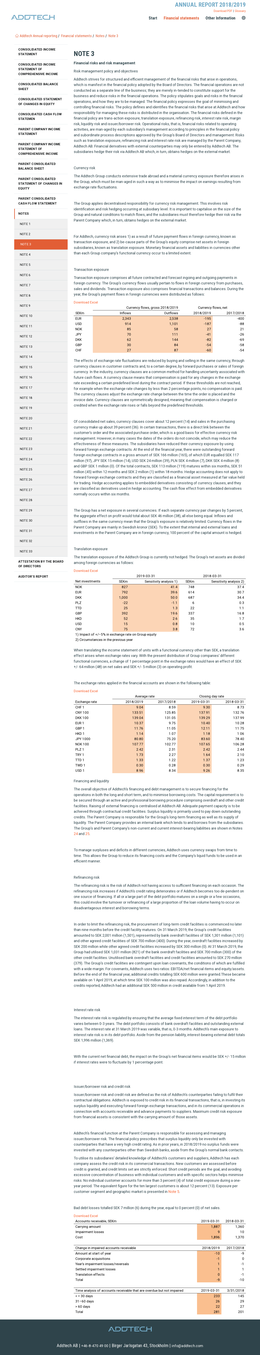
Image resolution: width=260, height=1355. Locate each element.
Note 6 (25, 281)
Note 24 (26, 469)
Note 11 (26, 333)
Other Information (220, 18)
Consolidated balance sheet (38, 87)
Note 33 (26, 563)
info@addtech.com (187, 1346)
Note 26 (26, 490)
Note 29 (26, 521)
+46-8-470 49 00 (94, 1346)
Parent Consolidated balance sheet (37, 170)
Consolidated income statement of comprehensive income (38, 70)
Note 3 (25, 250)
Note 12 (26, 344)
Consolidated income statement (37, 52)
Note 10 (26, 323)
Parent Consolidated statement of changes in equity (40, 188)
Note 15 (26, 375)
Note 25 (26, 480)
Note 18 (26, 406)
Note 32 (26, 553)
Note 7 (25, 292)
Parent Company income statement (40, 134)
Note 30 (26, 532)
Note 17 (26, 396)
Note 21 (26, 438)
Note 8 (25, 302)
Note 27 (26, 500)
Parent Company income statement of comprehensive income (40, 152)
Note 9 (25, 312)
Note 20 (26, 427)
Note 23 (26, 459)
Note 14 (26, 365)
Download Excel (86, 302)
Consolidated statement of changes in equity (41, 103)
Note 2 (25, 239)
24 (76, 834)
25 (87, 834)
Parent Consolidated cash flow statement (37, 205)
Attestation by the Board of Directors (36, 576)
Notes (23, 219)
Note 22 (26, 448)
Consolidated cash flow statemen (40, 118)
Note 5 (173, 1191)
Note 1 (25, 229)
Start (153, 18)
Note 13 (26, 354)
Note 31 (26, 542)
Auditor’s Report (34, 589)
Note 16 (26, 385)
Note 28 (26, 511)
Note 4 (25, 260)
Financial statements (181, 18)
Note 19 (26, 417)
